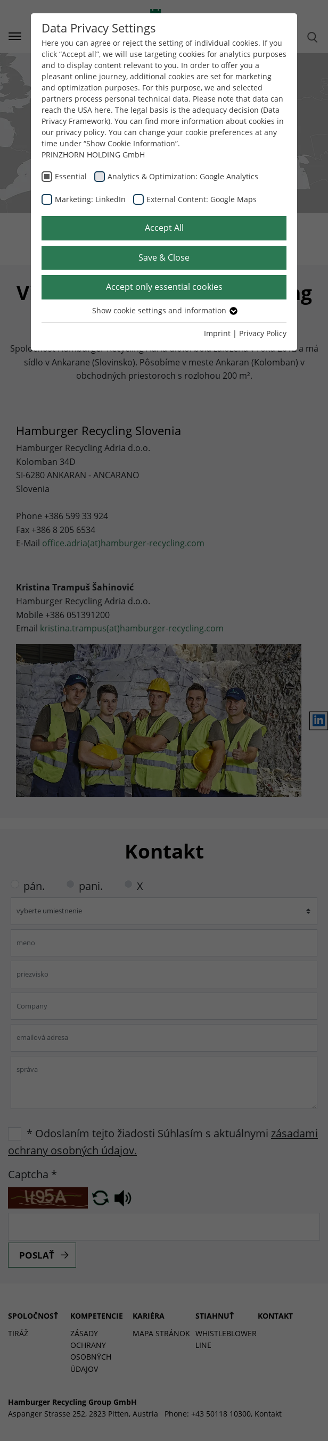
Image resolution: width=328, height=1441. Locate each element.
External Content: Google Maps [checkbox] (201, 199)
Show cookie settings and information (164, 310)
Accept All (164, 228)
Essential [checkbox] (71, 176)
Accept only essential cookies (164, 287)
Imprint (217, 333)
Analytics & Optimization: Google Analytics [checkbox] (183, 176)
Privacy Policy (262, 333)
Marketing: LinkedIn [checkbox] (90, 199)
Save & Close (164, 257)
